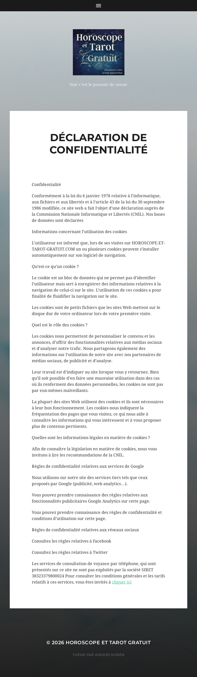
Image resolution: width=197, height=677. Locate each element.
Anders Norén (109, 655)
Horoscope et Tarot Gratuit (108, 642)
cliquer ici (122, 582)
